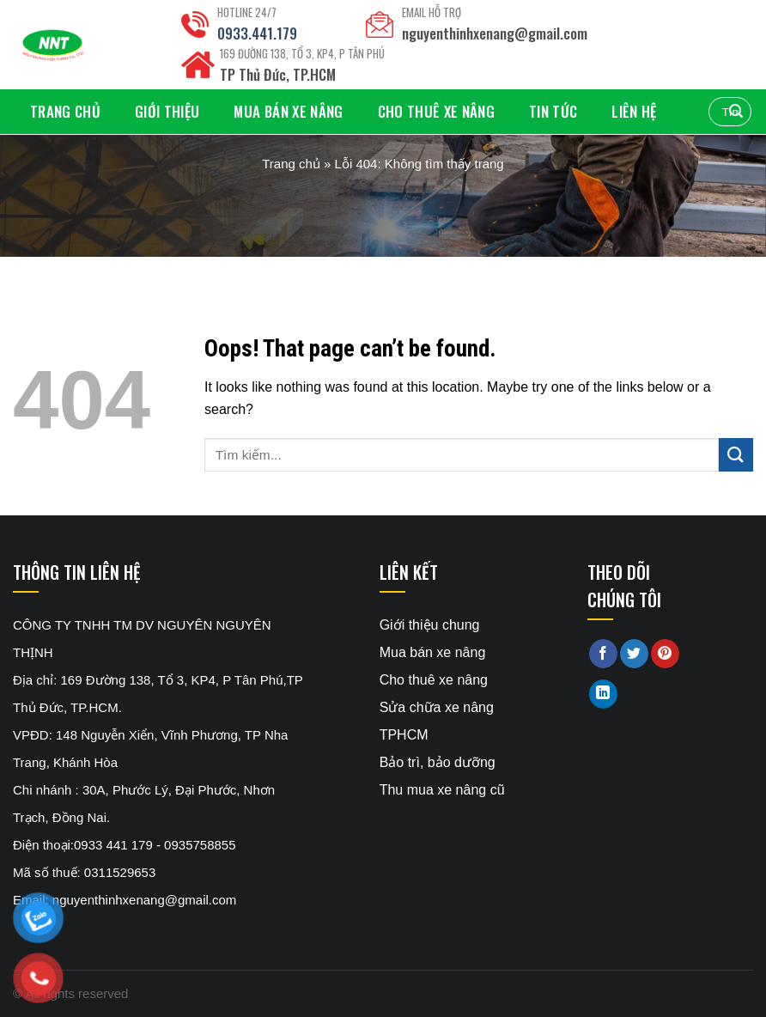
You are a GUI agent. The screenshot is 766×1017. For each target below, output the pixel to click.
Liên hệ (633, 111)
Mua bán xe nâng (288, 111)
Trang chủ (65, 111)
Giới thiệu (167, 111)
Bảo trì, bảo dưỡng (437, 762)
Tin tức (553, 111)
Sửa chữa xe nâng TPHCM (437, 721)
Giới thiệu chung (430, 625)
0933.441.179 (257, 33)
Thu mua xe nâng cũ (442, 790)
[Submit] (736, 455)
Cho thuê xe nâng (436, 111)
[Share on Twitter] (634, 653)
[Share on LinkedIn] (603, 694)
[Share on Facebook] (603, 653)
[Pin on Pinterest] (665, 653)
